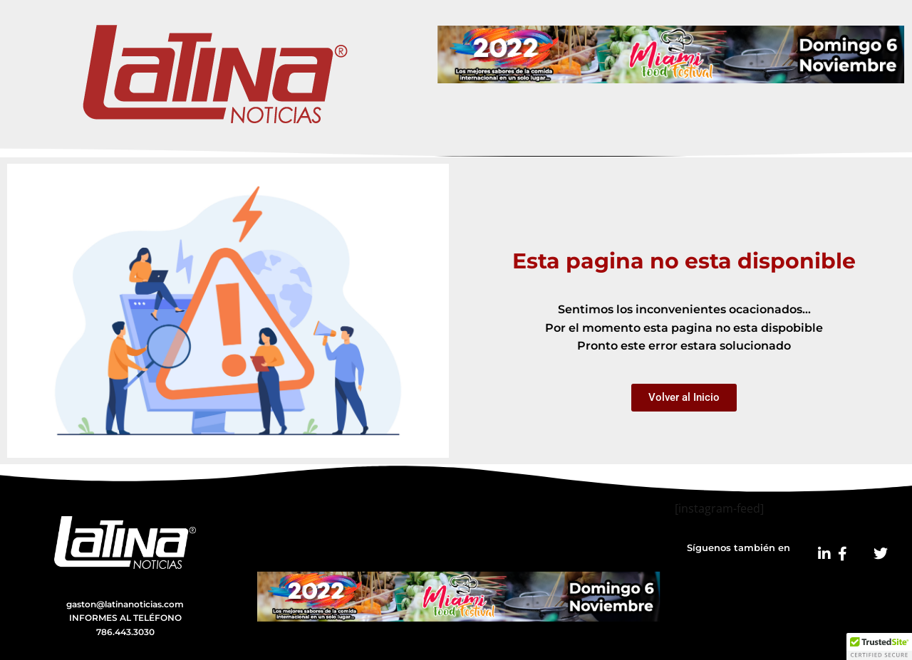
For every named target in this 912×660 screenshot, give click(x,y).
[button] (879, 646)
